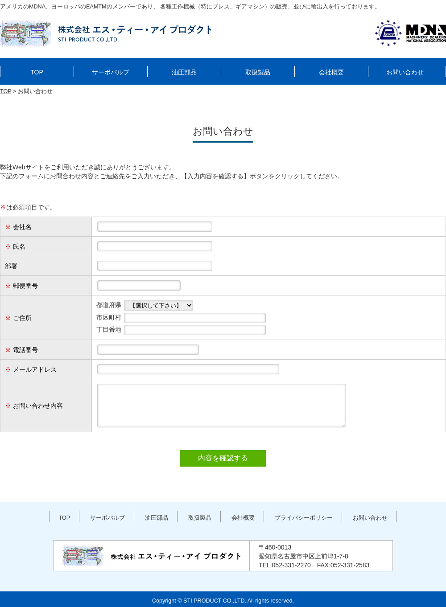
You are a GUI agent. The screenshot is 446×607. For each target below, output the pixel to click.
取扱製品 (257, 72)
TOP (36, 72)
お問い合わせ (405, 72)
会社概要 (331, 72)
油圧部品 (184, 72)
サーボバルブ (110, 72)
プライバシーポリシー (304, 518)
